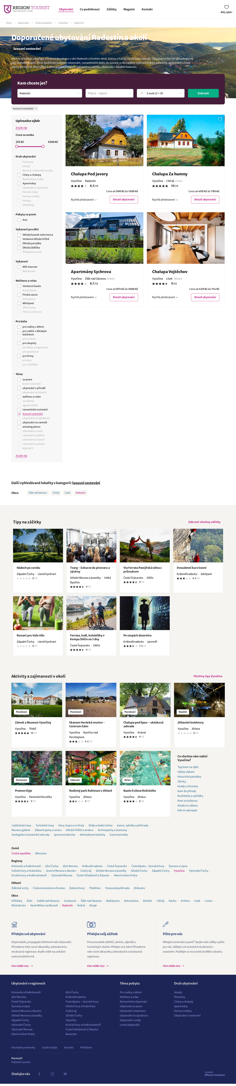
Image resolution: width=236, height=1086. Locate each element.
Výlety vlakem (186, 774)
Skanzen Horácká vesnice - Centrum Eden (87, 726)
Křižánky (17, 903)
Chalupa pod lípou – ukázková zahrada (143, 726)
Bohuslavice (131, 903)
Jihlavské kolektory (191, 724)
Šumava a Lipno (178, 868)
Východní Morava (61, 877)
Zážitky (112, 9)
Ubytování (66, 9)
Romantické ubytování (133, 1003)
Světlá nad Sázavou (48, 903)
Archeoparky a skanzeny (112, 832)
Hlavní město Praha (125, 877)
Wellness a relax (129, 999)
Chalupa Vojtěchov (169, 272)
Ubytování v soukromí (187, 1017)
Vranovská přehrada (117, 890)
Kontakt (147, 9)
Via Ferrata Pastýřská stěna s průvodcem (142, 570)
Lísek (67, 492)
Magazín (129, 9)
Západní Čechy (160, 873)
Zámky (181, 783)
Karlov (172, 903)
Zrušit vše (21, 127)
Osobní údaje (49, 1049)
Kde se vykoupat (187, 812)
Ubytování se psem (131, 1008)
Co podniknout (90, 9)
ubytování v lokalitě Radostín (119, 67)
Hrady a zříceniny (187, 788)
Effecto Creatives (215, 1076)
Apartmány (181, 1008)
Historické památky (189, 778)
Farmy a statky (183, 1013)
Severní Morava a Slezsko (61, 873)
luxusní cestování (86, 483)
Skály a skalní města (100, 827)
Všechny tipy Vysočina (207, 677)
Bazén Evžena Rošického (139, 793)
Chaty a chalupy (183, 1003)
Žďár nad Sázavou (38, 492)
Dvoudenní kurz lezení (191, 569)
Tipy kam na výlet (187, 769)
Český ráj (85, 873)
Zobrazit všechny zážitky (204, 522)
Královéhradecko (92, 868)
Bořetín (147, 903)
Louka (208, 903)
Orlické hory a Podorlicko (26, 873)
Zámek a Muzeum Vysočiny (33, 724)
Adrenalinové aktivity (92, 837)
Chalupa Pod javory (89, 174)
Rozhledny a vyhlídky (190, 798)
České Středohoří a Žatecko (93, 877)
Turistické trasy (45, 827)
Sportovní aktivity (64, 837)
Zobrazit (203, 93)
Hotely (178, 994)
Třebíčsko (95, 890)
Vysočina (63, 22)
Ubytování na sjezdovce (134, 1017)
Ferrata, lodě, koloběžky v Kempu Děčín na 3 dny (87, 638)
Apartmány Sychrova (91, 272)
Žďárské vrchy (20, 890)
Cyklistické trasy (21, 827)
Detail (123, 199)
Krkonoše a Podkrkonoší (26, 868)
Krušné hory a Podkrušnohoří (29, 877)
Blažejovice (113, 903)
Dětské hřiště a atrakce (79, 832)
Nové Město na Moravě (44, 907)
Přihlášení (86, 1049)
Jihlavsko (139, 890)
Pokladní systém (21, 1064)
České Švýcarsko (117, 868)
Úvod (9, 22)
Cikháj (56, 492)
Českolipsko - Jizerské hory (147, 868)
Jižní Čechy (51, 868)
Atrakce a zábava (187, 807)
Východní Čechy (198, 873)
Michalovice (19, 907)
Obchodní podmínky (23, 1049)
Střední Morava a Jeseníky (111, 873)
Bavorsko (71, 1036)
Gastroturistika (119, 837)
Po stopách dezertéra (137, 636)
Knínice (185, 903)
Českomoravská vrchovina (49, 890)
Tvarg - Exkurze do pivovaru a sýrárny (90, 570)
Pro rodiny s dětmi (131, 994)
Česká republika (43, 22)
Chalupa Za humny (169, 174)
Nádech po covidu (28, 569)
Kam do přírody (186, 793)
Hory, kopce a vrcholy (71, 827)
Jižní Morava (70, 868)
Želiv (29, 903)
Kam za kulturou (187, 803)
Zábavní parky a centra (48, 832)
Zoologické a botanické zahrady (30, 837)
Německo (41, 855)
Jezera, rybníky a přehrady (132, 827)
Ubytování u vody (130, 1022)
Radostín (79, 22)
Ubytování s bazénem (133, 1013)
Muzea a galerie (21, 832)
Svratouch (70, 903)
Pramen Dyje (23, 793)
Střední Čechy (139, 873)
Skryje (93, 907)
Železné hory (77, 890)
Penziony (179, 999)
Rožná (81, 907)
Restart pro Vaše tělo (30, 636)
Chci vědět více (20, 968)
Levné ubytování (129, 1027)
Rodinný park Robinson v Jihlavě (90, 793)
